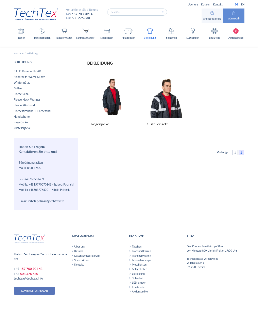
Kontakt (218, 4)
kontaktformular (34, 290)
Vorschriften (81, 260)
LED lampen (139, 282)
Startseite (18, 53)
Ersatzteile (138, 287)
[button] (20, 35)
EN (242, 4)
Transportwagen (141, 255)
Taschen (136, 246)
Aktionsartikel (140, 291)
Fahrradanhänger (142, 260)
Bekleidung (138, 273)
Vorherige (222, 152)
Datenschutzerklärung (87, 255)
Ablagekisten (139, 269)
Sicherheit (137, 278)
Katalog (205, 4)
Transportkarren (141, 251)
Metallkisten (139, 264)
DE (236, 4)
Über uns (193, 4)
